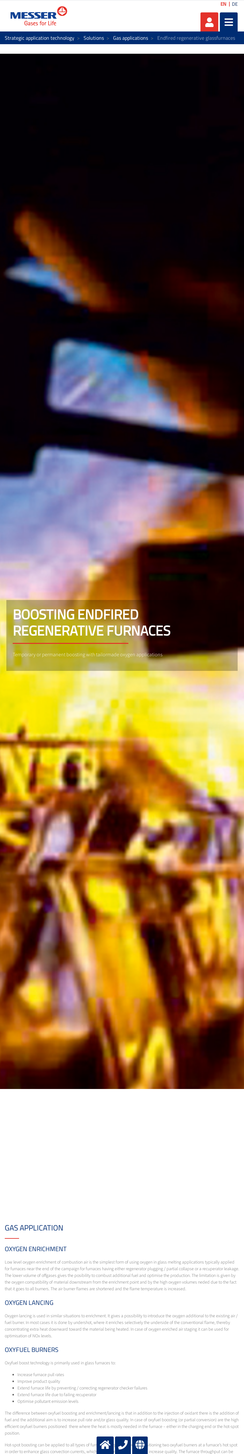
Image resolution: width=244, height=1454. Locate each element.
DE (235, 4)
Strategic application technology (39, 38)
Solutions (94, 38)
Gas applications (130, 38)
